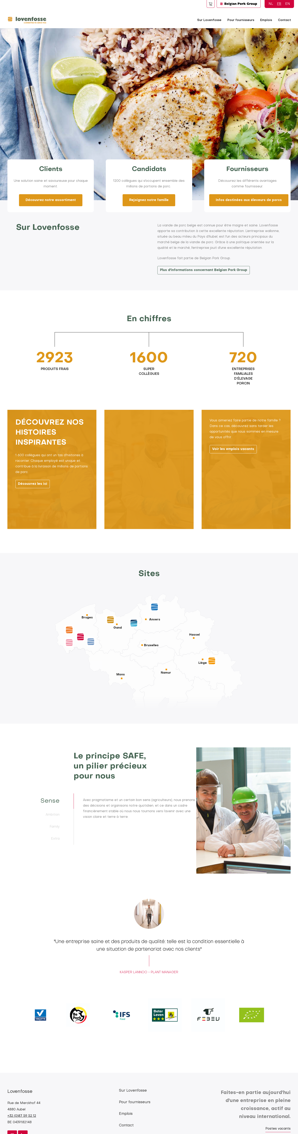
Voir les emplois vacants (233, 487)
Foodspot (210, 4)
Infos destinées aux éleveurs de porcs (249, 200)
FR (279, 4)
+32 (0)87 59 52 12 (21, 1116)
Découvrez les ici (32, 522)
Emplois (266, 20)
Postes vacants (278, 1128)
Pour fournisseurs (240, 20)
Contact (284, 20)
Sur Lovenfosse (209, 20)
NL (271, 4)
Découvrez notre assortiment (51, 200)
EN (287, 4)
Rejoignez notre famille (149, 200)
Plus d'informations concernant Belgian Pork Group (203, 270)
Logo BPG (238, 4)
